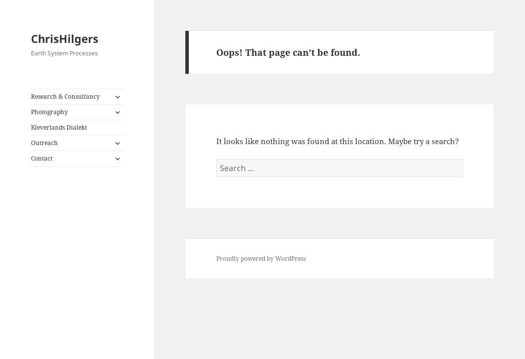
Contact (41, 158)
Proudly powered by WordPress (261, 258)
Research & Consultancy (65, 96)
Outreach (44, 143)
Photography (49, 112)
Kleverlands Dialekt (59, 127)
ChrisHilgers (64, 38)
